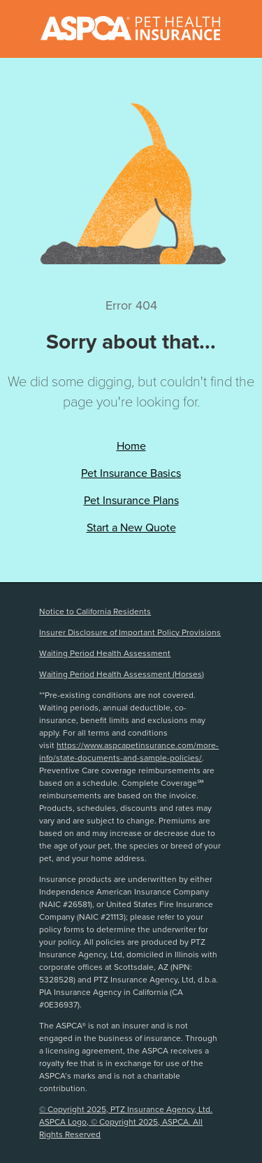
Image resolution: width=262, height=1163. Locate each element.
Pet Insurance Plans (131, 500)
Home (131, 446)
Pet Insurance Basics (131, 473)
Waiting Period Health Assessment (104, 653)
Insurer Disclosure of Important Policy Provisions (130, 632)
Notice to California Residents (95, 611)
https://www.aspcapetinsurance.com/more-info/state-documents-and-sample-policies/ (129, 751)
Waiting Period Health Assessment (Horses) (121, 674)
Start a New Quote (131, 527)
